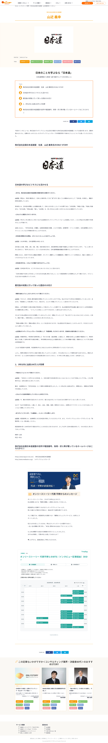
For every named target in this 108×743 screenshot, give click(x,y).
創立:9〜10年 (58, 61)
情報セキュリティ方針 (65, 738)
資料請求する (87, 3)
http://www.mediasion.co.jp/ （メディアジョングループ (32, 459)
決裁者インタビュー (22, 3)
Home (16, 6)
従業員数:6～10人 (46, 701)
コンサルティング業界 (24, 6)
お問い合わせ (68, 3)
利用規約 (44, 738)
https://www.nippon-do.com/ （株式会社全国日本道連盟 (32, 457)
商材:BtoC (54, 708)
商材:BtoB (27, 708)
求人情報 (38, 738)
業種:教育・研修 (48, 61)
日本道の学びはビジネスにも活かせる (36, 93)
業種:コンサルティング (36, 61)
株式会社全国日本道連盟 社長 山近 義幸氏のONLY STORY (43, 87)
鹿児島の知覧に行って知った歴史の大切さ (37, 98)
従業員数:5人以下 (25, 61)
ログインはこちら (100, 3)
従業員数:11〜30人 (73, 701)
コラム (57, 3)
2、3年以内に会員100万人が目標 (34, 104)
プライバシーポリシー (52, 738)
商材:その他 (77, 61)
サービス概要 (36, 3)
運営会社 (48, 3)
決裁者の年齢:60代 (67, 61)
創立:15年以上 (53, 704)
